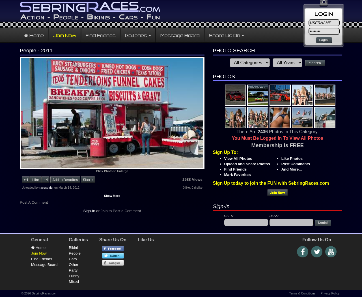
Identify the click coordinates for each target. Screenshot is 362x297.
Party (73, 270)
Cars (73, 259)
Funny (74, 276)
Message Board (180, 35)
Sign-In (89, 211)
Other (73, 264)
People (75, 253)
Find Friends (101, 35)
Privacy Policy (330, 293)
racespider (46, 187)
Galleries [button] (138, 35)
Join (104, 211)
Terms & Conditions (302, 293)
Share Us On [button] (226, 35)
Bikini (73, 248)
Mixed (74, 281)
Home (34, 35)
